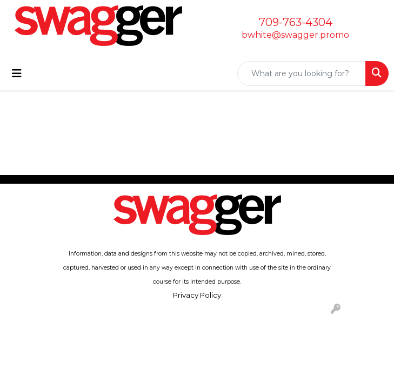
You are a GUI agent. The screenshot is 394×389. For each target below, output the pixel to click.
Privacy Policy (197, 295)
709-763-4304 (295, 22)
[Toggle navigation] (16, 73)
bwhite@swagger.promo (295, 35)
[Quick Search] (301, 73)
